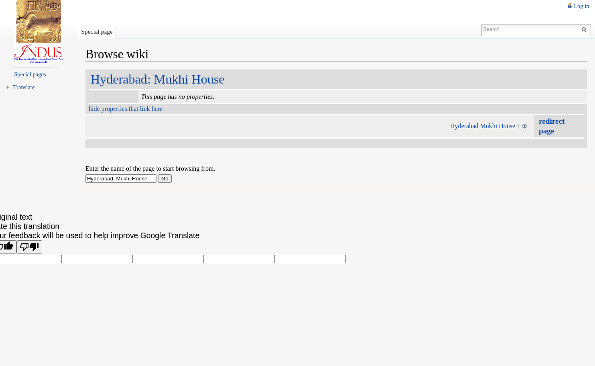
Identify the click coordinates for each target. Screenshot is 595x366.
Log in (581, 6)
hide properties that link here (125, 108)
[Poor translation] (29, 247)
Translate (24, 87)
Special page (97, 31)
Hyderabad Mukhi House (482, 126)
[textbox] (120, 178)
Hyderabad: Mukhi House (158, 79)
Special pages (30, 74)
